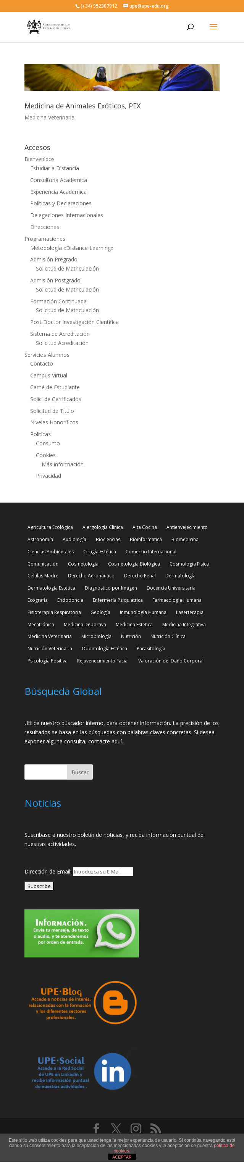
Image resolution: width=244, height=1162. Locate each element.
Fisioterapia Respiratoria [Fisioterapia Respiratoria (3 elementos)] (54, 612)
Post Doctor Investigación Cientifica (74, 322)
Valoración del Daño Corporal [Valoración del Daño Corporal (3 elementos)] (171, 661)
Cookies (46, 455)
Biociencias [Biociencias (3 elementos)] (108, 539)
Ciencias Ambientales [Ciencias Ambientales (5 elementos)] (50, 551)
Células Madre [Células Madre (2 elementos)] (42, 575)
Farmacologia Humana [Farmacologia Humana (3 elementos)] (177, 600)
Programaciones (44, 238)
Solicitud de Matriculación (67, 268)
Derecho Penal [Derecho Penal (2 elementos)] (140, 575)
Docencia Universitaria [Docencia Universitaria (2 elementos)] (171, 588)
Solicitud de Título (52, 410)
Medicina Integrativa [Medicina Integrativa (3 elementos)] (184, 624)
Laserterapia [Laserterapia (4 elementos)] (190, 612)
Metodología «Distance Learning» (71, 247)
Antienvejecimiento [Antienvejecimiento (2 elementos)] (187, 527)
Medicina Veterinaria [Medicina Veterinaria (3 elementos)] (49, 636)
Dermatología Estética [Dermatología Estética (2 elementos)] (51, 588)
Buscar (80, 772)
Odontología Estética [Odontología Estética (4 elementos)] (104, 648)
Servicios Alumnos (46, 354)
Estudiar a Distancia (54, 168)
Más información (63, 464)
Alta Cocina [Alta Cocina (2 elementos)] (145, 527)
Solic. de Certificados (55, 399)
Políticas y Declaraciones (61, 203)
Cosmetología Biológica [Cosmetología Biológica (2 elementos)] (134, 564)
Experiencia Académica (58, 191)
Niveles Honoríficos (54, 422)
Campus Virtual (48, 375)
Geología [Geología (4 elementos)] (100, 612)
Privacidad (48, 475)
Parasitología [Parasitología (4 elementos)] (151, 648)
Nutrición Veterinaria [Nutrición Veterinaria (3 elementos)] (49, 648)
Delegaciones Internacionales (66, 215)
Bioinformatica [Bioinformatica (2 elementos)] (146, 539)
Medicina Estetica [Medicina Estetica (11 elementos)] (134, 624)
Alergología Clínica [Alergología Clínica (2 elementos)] (102, 527)
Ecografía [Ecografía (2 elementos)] (37, 600)
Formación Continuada (58, 301)
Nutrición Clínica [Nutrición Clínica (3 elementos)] (168, 636)
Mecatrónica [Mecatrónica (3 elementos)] (40, 624)
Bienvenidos (39, 159)
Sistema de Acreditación (60, 333)
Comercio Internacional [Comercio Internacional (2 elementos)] (151, 551)
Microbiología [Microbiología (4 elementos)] (96, 636)
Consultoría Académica (58, 180)
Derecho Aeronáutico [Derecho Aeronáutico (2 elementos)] (91, 575)
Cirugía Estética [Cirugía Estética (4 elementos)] (99, 551)
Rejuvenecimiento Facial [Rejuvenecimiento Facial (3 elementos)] (103, 661)
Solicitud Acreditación (62, 343)
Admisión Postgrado (55, 280)
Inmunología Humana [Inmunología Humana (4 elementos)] (143, 612)
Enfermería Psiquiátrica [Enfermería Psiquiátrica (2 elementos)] (118, 600)
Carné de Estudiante (55, 387)
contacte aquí (105, 741)
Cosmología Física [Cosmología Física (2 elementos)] (189, 564)
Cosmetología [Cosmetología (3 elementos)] (83, 564)
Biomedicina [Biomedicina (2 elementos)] (185, 539)
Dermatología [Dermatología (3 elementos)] (180, 575)
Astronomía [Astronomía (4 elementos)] (40, 539)
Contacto (41, 363)
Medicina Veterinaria (49, 117)
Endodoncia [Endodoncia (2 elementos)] (70, 600)
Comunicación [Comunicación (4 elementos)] (42, 564)
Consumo (48, 443)
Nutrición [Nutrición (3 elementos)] (131, 636)
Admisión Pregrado (54, 259)
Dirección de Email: (48, 871)
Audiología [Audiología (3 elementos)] (74, 539)
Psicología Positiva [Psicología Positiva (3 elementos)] (47, 661)
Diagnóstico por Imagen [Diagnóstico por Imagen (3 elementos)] (111, 588)
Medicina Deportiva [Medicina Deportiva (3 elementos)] (85, 624)
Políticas (40, 434)
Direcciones (44, 226)
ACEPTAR (122, 1157)
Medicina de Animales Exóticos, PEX (82, 105)
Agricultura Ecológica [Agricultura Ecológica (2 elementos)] (50, 527)
